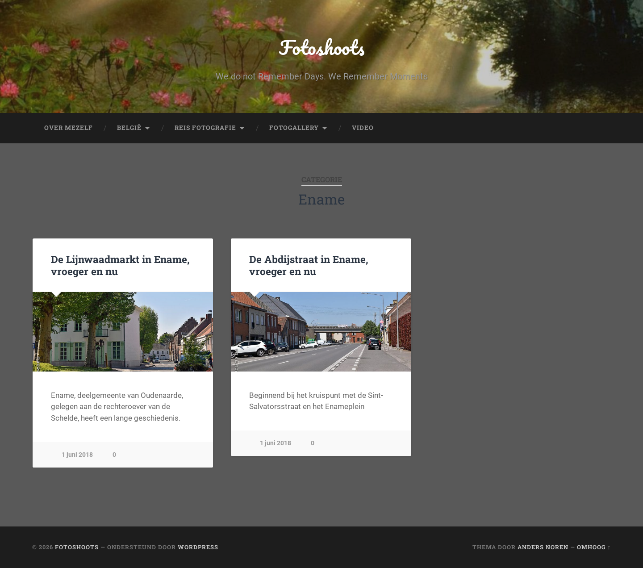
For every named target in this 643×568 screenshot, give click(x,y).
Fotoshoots (321, 47)
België (129, 128)
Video (363, 128)
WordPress (198, 547)
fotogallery (294, 128)
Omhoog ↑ (594, 547)
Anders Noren (543, 547)
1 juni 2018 (77, 455)
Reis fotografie (205, 128)
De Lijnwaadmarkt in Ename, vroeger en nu (120, 265)
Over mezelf (68, 128)
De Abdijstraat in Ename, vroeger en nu (308, 265)
